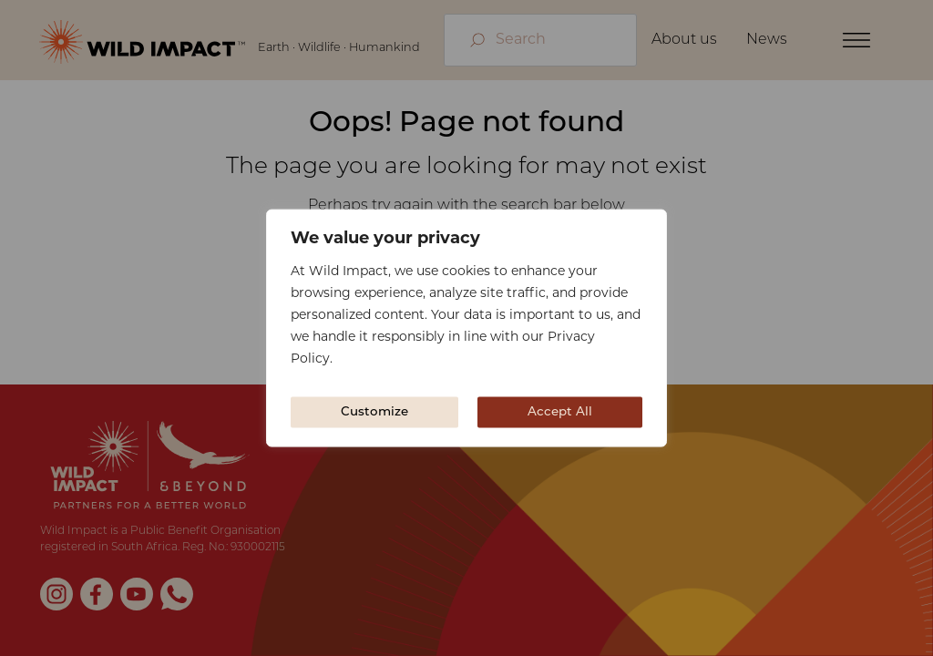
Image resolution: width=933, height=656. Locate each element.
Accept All (560, 412)
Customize (374, 412)
